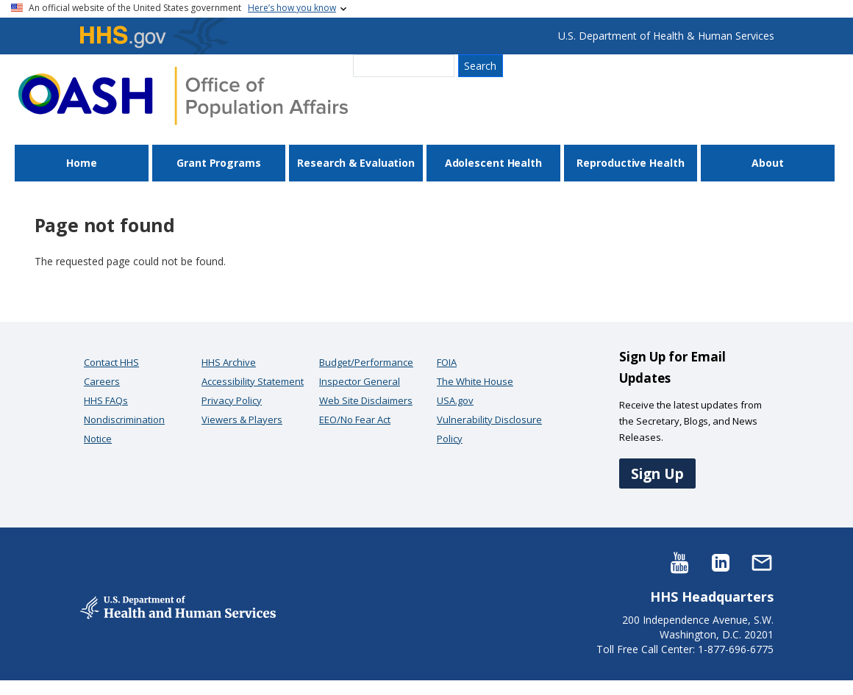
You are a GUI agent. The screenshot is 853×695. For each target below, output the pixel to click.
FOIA (447, 362)
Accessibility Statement (252, 381)
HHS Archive (228, 362)
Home (81, 163)
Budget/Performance (366, 362)
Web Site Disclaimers (366, 400)
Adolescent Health (493, 163)
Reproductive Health (630, 163)
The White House (475, 381)
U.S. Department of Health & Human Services (666, 36)
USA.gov (455, 400)
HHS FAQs (106, 400)
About (768, 163)
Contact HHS (111, 362)
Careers (102, 381)
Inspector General (359, 381)
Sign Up (657, 473)
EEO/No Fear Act (354, 419)
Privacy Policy (231, 400)
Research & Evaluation (356, 163)
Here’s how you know (292, 7)
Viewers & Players (241, 419)
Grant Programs (218, 163)
